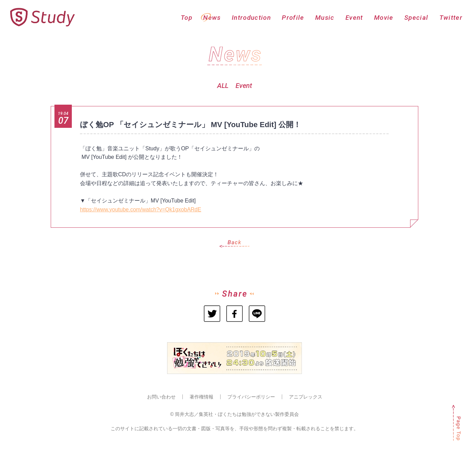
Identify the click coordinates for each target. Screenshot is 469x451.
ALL (222, 85)
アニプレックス (305, 396)
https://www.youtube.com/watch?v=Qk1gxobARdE (140, 209)
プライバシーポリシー (251, 396)
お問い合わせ (161, 396)
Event (244, 85)
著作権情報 (201, 396)
